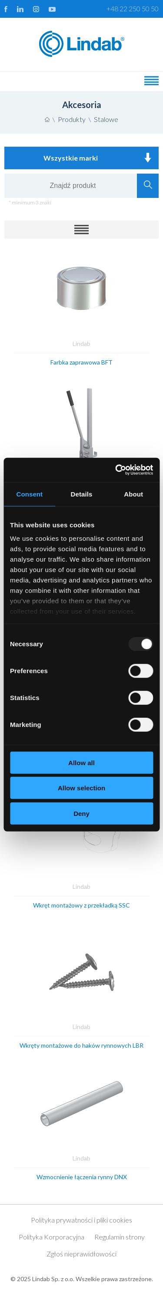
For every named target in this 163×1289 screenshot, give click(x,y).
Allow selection (81, 788)
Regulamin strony (119, 1237)
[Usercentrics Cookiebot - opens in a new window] (116, 470)
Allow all (81, 762)
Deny (81, 813)
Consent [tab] (29, 493)
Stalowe (106, 119)
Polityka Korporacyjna (51, 1237)
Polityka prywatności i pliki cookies (81, 1220)
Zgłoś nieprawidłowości (81, 1254)
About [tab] (133, 493)
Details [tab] (82, 493)
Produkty (72, 119)
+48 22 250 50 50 (132, 8)
